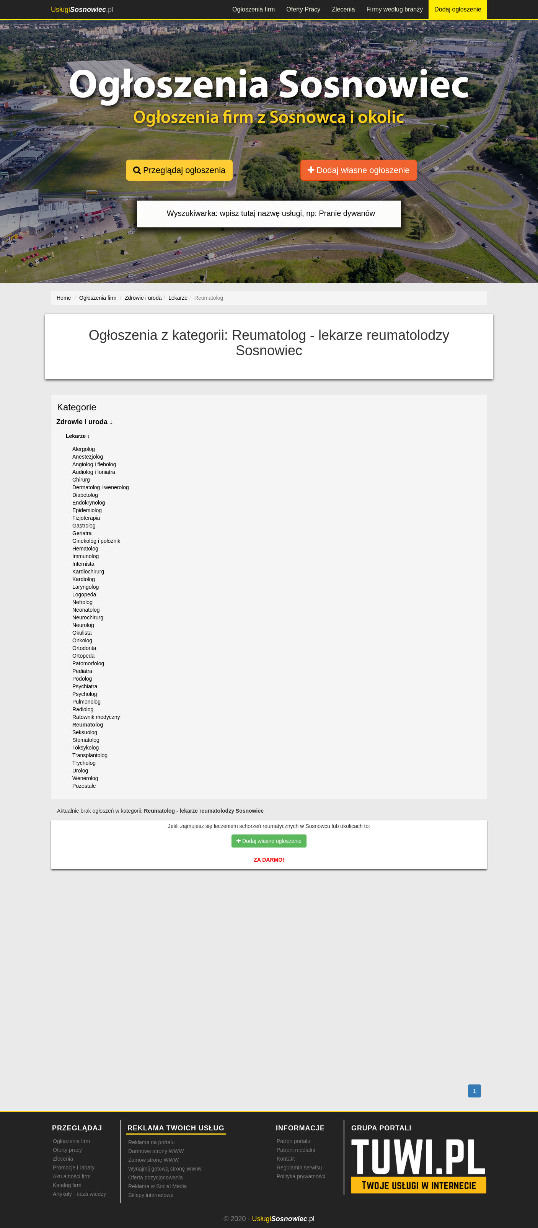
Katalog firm (67, 1185)
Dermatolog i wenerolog (100, 487)
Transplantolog (90, 755)
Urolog (80, 771)
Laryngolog (85, 587)
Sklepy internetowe (150, 1195)
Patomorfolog (88, 663)
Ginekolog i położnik (96, 541)
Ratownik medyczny (96, 717)
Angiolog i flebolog (94, 464)
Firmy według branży (395, 9)
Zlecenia (343, 9)
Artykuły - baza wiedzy (79, 1194)
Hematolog (85, 548)
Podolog (82, 679)
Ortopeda (83, 656)
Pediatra (82, 671)
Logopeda (84, 594)
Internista (83, 564)
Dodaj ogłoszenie (457, 9)
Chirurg (81, 480)
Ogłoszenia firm (253, 9)
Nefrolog (82, 602)
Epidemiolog (87, 510)
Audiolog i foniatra (93, 472)
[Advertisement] (269, 908)
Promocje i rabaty (74, 1167)
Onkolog (82, 640)
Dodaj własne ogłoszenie (359, 170)
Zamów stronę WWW (153, 1160)
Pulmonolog (86, 702)
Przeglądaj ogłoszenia (179, 170)
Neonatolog (86, 610)
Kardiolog (83, 579)
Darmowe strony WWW (156, 1151)
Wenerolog (85, 778)
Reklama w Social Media (157, 1186)
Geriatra (82, 533)
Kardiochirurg (88, 571)
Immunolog (85, 556)
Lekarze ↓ (78, 436)
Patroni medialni (296, 1150)
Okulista (82, 633)
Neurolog (83, 625)
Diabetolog (85, 495)
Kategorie (76, 407)
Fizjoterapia (86, 518)
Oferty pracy (67, 1150)
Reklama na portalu (151, 1142)
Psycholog (84, 694)
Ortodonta (84, 648)
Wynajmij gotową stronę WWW (165, 1169)
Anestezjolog (87, 457)
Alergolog (83, 449)
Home (64, 298)
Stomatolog (85, 740)
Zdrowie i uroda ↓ (84, 422)
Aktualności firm (72, 1176)
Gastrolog (84, 526)
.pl (82, 9)
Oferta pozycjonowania (155, 1177)
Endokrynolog (88, 503)
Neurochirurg (87, 617)
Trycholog (84, 763)
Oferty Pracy (303, 9)
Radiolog (82, 709)
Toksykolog (85, 748)
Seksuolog (84, 732)
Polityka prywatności (301, 1176)
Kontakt (286, 1159)
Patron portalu (293, 1141)
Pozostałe (84, 786)
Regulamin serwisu (299, 1167)
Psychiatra (84, 686)
